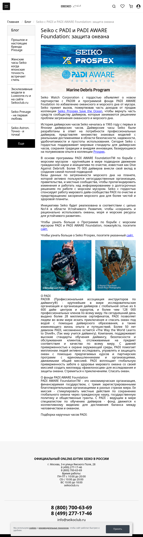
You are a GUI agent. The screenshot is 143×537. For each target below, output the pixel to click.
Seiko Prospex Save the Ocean (80, 111)
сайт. (44, 229)
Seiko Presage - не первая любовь (21, 115)
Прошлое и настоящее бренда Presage (19, 45)
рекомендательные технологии (54, 528)
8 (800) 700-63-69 (71, 470)
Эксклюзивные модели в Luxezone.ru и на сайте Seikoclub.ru (22, 96)
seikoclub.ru (71, 485)
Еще (21, 143)
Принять (117, 529)
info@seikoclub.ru (71, 520)
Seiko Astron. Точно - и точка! (20, 131)
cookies (32, 528)
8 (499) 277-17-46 (71, 467)
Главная (13, 22)
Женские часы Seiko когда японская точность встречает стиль (19, 69)
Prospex (99, 152)
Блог (28, 22)
